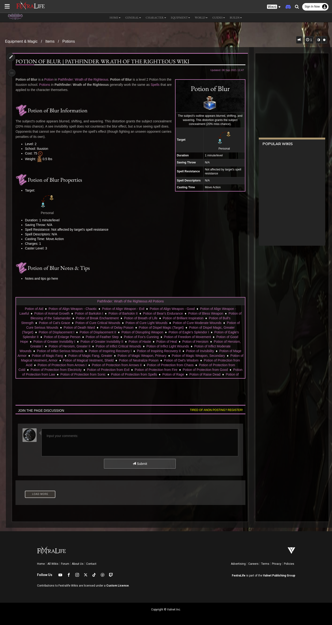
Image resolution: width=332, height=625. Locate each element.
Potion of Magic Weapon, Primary (143, 356)
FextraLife (238, 575)
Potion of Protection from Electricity (67, 370)
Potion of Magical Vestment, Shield (90, 360)
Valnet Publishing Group (279, 575)
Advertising (238, 563)
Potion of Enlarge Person (62, 337)
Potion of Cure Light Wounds (146, 323)
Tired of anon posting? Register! (214, 410)
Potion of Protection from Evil (120, 370)
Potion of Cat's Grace (54, 323)
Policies (289, 563)
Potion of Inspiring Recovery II (158, 351)
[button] (274, 7)
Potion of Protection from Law (58, 374)
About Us (78, 563)
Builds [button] (236, 17)
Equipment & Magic (21, 41)
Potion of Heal (166, 341)
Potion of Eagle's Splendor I (188, 332)
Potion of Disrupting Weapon (142, 332)
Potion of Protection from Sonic (108, 374)
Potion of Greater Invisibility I (54, 341)
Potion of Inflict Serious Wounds (60, 351)
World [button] (201, 17)
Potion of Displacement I (56, 332)
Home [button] (115, 17)
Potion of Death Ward (79, 327)
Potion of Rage (198, 374)
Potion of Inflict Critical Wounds (118, 346)
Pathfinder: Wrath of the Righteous (84, 79)
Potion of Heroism (195, 341)
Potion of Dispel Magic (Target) (161, 327)
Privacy (276, 563)
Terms (265, 563)
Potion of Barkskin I (89, 313)
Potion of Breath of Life (140, 318)
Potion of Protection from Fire (167, 370)
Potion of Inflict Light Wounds (167, 346)
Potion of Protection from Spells (159, 374)
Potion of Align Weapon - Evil (123, 309)
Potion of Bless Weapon (205, 313)
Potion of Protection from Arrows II (116, 365)
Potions (68, 41)
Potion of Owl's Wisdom (182, 360)
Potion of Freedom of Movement (187, 337)
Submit (139, 464)
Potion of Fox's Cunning (141, 337)
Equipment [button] (180, 17)
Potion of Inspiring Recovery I (109, 351)
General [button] (133, 17)
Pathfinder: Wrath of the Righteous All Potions (130, 301)
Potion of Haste (139, 341)
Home (41, 563)
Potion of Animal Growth (51, 313)
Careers (253, 563)
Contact (91, 563)
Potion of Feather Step (101, 337)
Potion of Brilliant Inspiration (183, 318)
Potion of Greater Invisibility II (101, 341)
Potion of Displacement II (97, 332)
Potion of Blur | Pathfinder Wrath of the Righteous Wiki (104, 61)
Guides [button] (218, 17)
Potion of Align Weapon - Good (172, 309)
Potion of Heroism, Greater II (69, 346)
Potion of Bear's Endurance (163, 313)
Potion (50, 79)
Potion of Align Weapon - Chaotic (72, 309)
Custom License (117, 585)
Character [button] (156, 17)
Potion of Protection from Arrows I (61, 365)
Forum (65, 563)
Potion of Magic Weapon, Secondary (200, 356)
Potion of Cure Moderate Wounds (196, 323)
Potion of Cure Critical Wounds (97, 323)
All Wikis (52, 563)
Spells (21, 90)
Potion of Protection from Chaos (170, 365)
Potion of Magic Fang (49, 356)
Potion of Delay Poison (116, 327)
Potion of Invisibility (200, 351)
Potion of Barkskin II (122, 313)
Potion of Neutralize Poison (140, 360)
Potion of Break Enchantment (97, 318)
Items (49, 41)
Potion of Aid (34, 309)
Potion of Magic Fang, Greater (92, 356)
